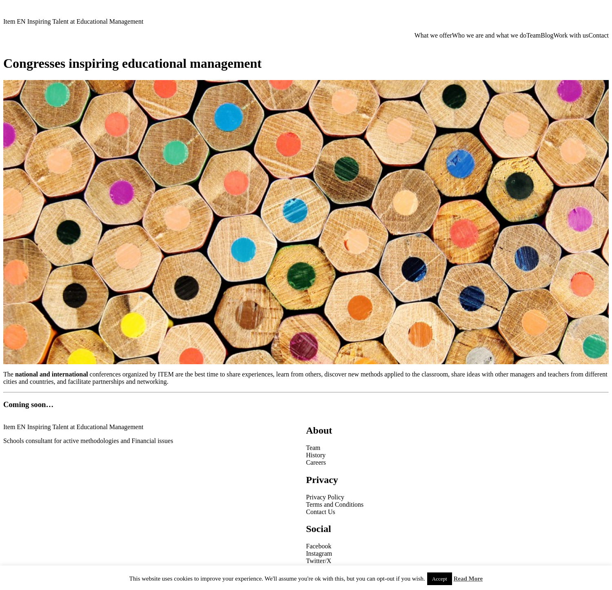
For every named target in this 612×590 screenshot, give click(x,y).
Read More (468, 578)
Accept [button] (439, 579)
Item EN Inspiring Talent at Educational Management (73, 21)
